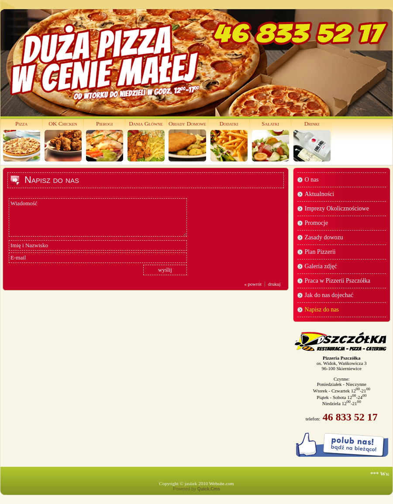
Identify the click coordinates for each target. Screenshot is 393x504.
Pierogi (104, 123)
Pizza (21, 123)
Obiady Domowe (187, 123)
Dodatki (228, 123)
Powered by (196, 488)
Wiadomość (98, 217)
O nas (312, 179)
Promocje (316, 223)
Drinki (312, 123)
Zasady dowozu (324, 237)
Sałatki (270, 123)
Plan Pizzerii (320, 251)
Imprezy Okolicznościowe (337, 208)
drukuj (274, 284)
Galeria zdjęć (321, 266)
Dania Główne (146, 123)
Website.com (221, 483)
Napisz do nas (322, 309)
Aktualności (319, 194)
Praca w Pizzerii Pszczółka (337, 280)
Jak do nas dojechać (329, 295)
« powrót (252, 284)
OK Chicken (62, 123)
